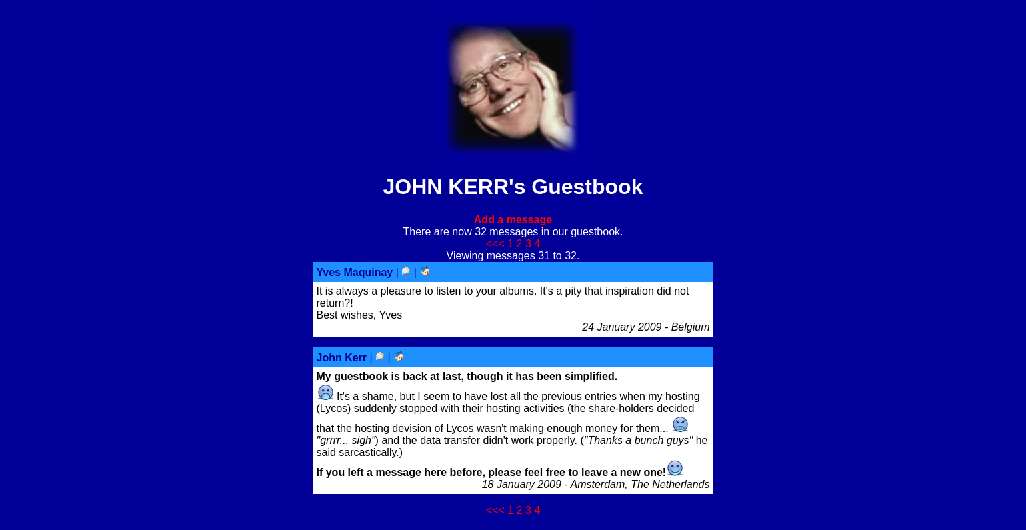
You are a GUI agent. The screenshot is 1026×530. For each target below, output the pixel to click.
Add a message (513, 219)
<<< (495, 243)
